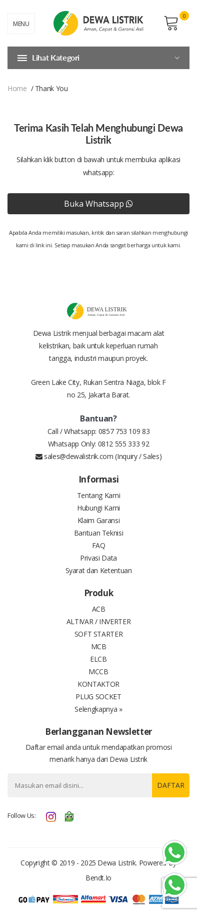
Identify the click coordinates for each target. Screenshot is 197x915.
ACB (99, 609)
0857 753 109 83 (124, 431)
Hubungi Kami (98, 508)
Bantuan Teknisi (99, 533)
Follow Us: (22, 815)
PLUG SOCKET (98, 696)
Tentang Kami (98, 495)
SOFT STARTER (98, 634)
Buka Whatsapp (98, 203)
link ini (44, 245)
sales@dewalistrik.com (75, 456)
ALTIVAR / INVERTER (98, 621)
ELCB (98, 659)
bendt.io (99, 877)
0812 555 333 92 (124, 443)
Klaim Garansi (99, 520)
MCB (98, 646)
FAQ (99, 545)
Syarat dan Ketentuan (99, 570)
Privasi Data (98, 558)
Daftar (170, 785)
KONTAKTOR (99, 684)
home (17, 88)
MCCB (98, 671)
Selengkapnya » (98, 709)
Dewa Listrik (117, 862)
